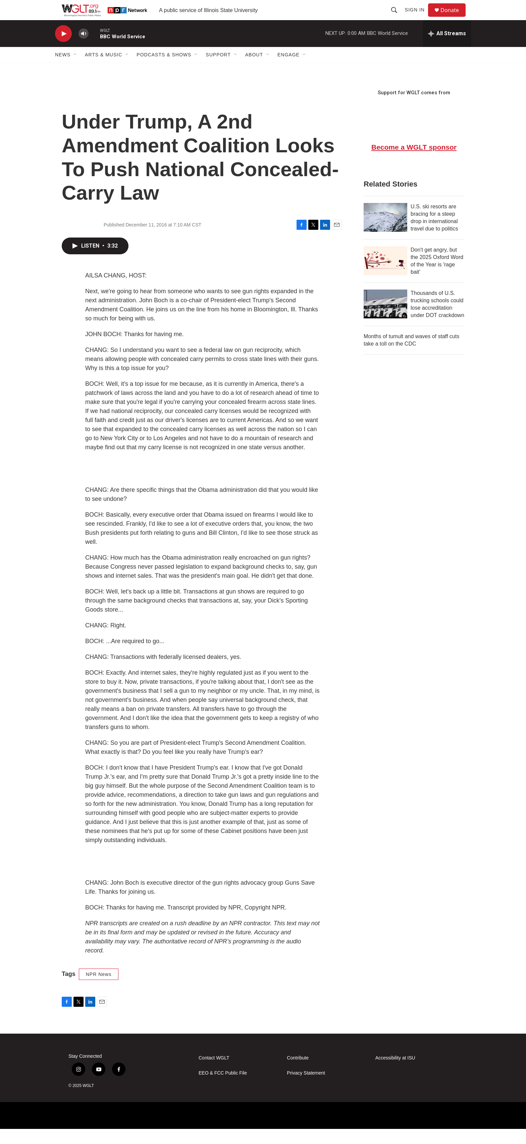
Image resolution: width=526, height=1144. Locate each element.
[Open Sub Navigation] (75, 69)
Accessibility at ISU (395, 1073)
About (254, 69)
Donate (453, 17)
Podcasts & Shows (164, 69)
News (62, 69)
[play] (63, 49)
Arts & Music (103, 69)
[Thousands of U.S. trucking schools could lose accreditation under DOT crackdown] (385, 319)
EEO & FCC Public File (223, 1088)
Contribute (298, 1073)
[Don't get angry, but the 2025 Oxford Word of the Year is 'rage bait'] (385, 275)
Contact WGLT (214, 1073)
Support (218, 69)
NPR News (98, 989)
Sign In (418, 17)
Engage (288, 69)
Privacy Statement (306, 1088)
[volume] (83, 48)
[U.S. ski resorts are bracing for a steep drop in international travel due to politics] (385, 232)
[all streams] (447, 48)
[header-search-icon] (397, 17)
